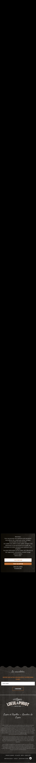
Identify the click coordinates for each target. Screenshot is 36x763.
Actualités (17, 755)
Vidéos (22, 755)
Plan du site (27, 755)
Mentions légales (8, 758)
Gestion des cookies (23, 758)
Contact (16, 758)
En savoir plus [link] (18, 568)
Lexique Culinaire (10, 755)
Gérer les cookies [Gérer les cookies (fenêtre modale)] (18, 566)
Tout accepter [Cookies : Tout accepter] (18, 564)
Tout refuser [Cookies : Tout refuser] (18, 560)
